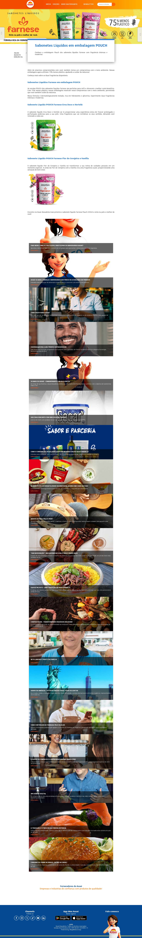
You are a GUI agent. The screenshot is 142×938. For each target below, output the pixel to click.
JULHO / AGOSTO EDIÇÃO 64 (20, 55)
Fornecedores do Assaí (71, 886)
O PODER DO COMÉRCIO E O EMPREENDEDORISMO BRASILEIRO (53, 759)
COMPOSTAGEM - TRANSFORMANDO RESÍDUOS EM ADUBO (51, 622)
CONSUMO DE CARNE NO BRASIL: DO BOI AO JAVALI (49, 862)
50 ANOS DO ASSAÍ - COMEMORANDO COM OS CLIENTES (50, 381)
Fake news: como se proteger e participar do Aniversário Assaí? (57, 245)
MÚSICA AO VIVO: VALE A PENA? (42, 519)
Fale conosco (112, 912)
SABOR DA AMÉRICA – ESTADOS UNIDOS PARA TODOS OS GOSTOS (54, 691)
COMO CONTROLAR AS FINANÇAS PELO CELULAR (48, 725)
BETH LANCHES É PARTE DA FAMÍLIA (44, 659)
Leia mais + (35, 250)
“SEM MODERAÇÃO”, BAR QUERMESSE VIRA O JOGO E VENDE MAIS (54, 553)
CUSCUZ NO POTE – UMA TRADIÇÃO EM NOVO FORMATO (50, 587)
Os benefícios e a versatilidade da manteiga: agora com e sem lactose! (59, 486)
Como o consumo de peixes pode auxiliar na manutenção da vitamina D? (60, 452)
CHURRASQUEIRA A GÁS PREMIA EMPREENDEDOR (48, 347)
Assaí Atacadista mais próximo (49, 212)
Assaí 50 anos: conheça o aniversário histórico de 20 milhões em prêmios (60, 280)
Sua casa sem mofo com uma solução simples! (49, 417)
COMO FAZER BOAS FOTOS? (40, 313)
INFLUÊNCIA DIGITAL (38, 794)
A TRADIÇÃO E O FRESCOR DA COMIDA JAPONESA (48, 828)
